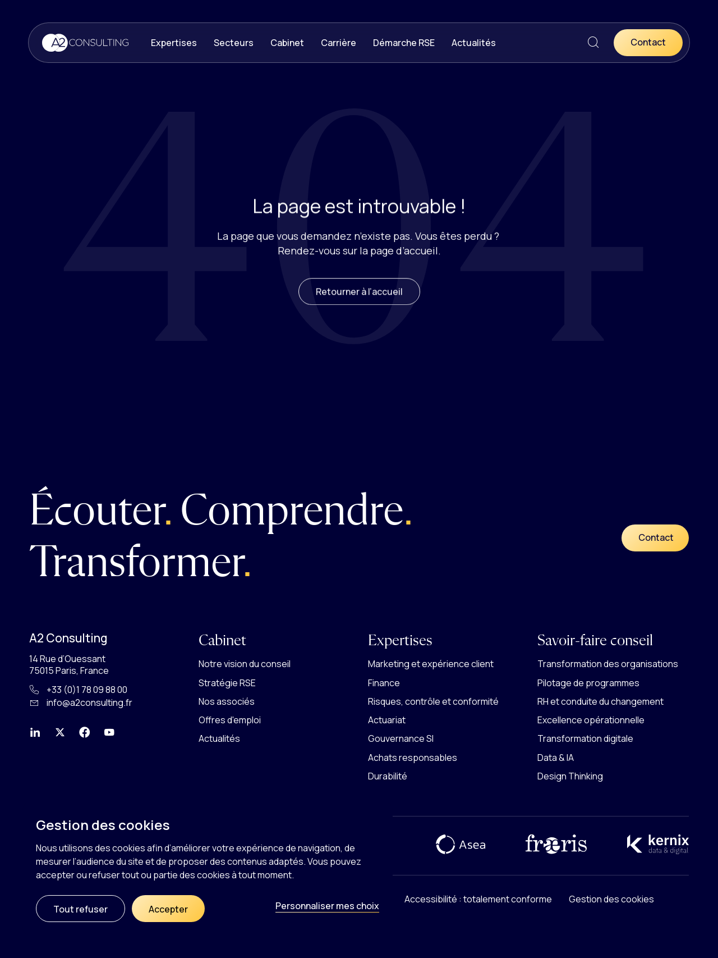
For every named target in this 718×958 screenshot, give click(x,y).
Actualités (474, 43)
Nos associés (227, 701)
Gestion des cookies (611, 899)
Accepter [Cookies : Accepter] (168, 909)
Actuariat (387, 720)
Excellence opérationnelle (591, 720)
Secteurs (234, 43)
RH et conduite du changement (600, 701)
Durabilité (387, 776)
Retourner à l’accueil (359, 299)
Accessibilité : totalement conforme (478, 899)
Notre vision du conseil (245, 664)
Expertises (174, 43)
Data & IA (555, 757)
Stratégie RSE (227, 683)
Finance (384, 683)
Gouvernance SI (401, 738)
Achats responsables (412, 757)
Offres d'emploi (230, 720)
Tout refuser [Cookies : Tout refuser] (80, 909)
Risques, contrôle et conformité (433, 701)
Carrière (338, 43)
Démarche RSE (404, 43)
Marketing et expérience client (431, 664)
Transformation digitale (585, 738)
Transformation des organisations (607, 664)
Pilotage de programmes (588, 683)
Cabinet (287, 43)
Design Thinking (570, 776)
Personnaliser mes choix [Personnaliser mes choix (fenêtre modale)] (327, 906)
